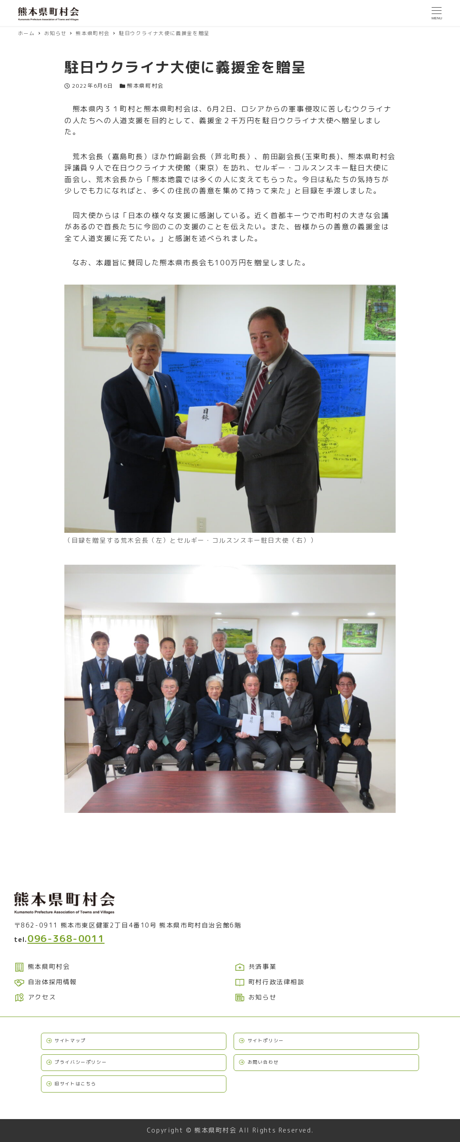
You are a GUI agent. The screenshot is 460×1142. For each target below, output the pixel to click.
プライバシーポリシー (80, 1062)
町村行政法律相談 (270, 981)
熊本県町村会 (145, 85)
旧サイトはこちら (75, 1083)
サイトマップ (70, 1040)
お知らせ (256, 997)
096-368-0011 (65, 938)
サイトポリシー (266, 1040)
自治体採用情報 (45, 981)
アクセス (35, 997)
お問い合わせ (263, 1062)
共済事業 (256, 966)
